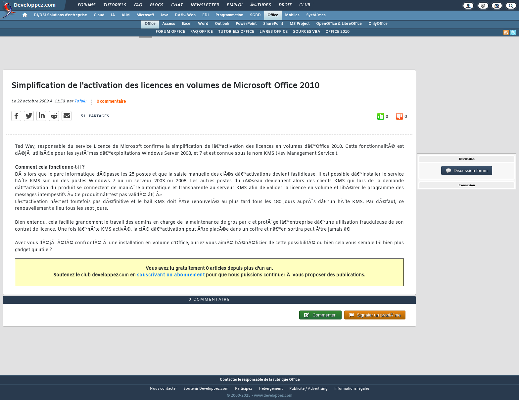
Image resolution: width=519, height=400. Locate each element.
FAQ (138, 5)
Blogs (156, 5)
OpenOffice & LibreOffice (339, 24)
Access (168, 24)
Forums (86, 5)
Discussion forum (467, 170)
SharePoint (273, 24)
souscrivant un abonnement (171, 279)
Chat (176, 5)
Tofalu (80, 105)
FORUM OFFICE (170, 31)
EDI (205, 15)
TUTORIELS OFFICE (236, 31)
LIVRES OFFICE (274, 31)
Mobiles (292, 15)
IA (113, 15)
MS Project (299, 24)
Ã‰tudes (260, 5)
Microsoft (145, 15)
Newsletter (204, 5)
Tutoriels (115, 5)
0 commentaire (111, 106)
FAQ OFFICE (201, 31)
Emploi (234, 5)
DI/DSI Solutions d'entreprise (60, 15)
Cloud (99, 15)
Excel (186, 24)
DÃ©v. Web (185, 15)
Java (164, 15)
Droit (285, 5)
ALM (125, 15)
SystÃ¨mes (316, 15)
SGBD (255, 15)
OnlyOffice (378, 24)
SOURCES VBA (306, 31)
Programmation (229, 15)
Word (203, 24)
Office (272, 15)
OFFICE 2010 (337, 31)
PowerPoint (246, 24)
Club (304, 5)
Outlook (222, 24)
